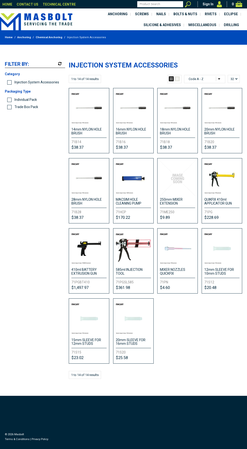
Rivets (211, 14)
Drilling (231, 25)
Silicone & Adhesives (162, 25)
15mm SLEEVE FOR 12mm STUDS (86, 342)
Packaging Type (18, 91)
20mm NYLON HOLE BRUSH (219, 131)
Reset (59, 64)
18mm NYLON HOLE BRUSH (175, 131)
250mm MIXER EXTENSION (171, 201)
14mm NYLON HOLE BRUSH (86, 131)
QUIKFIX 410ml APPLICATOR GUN (218, 201)
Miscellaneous (202, 25)
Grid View (171, 79)
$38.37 (77, 147)
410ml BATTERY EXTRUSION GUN (84, 271)
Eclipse (231, 14)
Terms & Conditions (17, 439)
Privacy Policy (40, 439)
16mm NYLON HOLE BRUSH (131, 131)
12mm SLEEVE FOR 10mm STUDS (219, 271)
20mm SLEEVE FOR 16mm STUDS (130, 342)
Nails (161, 14)
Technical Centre (59, 4)
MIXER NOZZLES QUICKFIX (172, 271)
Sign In (208, 4)
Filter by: (17, 64)
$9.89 (165, 217)
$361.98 (123, 287)
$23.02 (77, 357)
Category (12, 74)
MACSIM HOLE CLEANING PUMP (128, 201)
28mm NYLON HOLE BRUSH (86, 201)
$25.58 (122, 357)
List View (177, 79)
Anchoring (118, 14)
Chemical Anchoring (49, 37)
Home (7, 4)
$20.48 (210, 287)
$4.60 (165, 287)
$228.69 (211, 217)
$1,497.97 (80, 287)
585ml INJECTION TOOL (129, 271)
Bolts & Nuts (185, 14)
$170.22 (123, 217)
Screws (142, 14)
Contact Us (27, 4)
